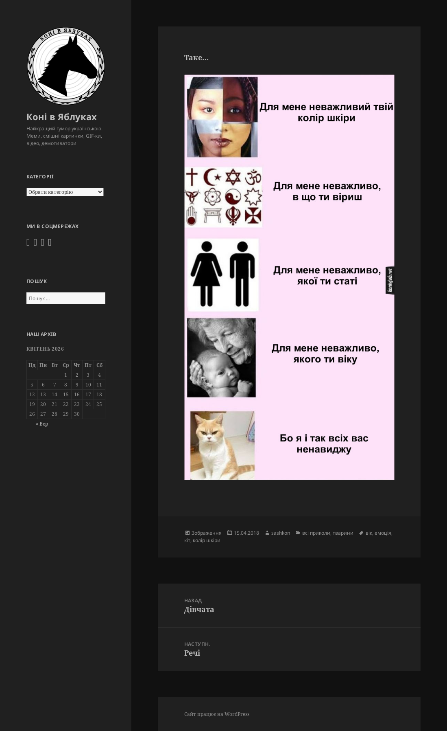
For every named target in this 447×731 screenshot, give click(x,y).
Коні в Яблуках (61, 116)
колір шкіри (206, 540)
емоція (383, 532)
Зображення (207, 532)
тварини (343, 532)
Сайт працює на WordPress (216, 714)
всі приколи (316, 532)
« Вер (42, 423)
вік (369, 532)
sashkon (280, 532)
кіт (187, 540)
